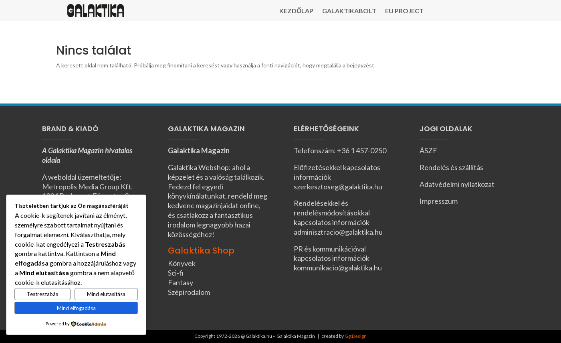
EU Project (404, 11)
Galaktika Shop (201, 250)
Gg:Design (356, 336)
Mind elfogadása (76, 308)
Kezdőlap (296, 11)
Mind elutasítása (106, 294)
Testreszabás (42, 294)
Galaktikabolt (349, 11)
